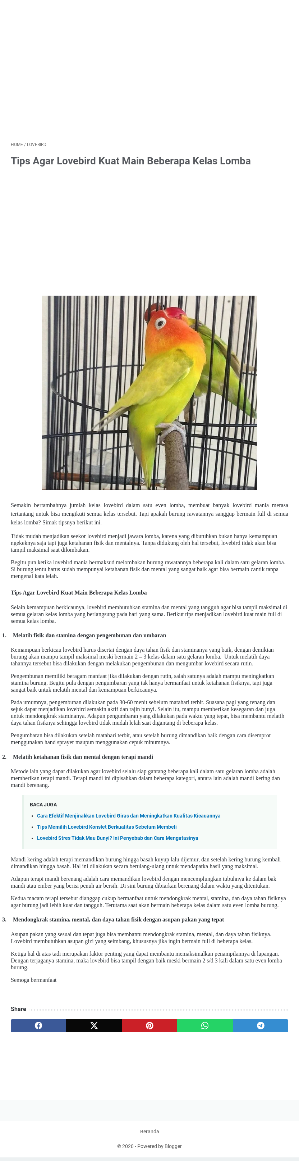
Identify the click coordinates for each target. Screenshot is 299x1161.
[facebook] (38, 1026)
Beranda (149, 1135)
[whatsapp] (205, 1026)
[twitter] (93, 1026)
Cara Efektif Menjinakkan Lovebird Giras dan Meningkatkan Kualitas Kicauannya (129, 816)
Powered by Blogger (159, 1150)
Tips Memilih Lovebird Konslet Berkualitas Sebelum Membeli (107, 827)
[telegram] (260, 1026)
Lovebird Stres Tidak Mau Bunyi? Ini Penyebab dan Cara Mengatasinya (117, 839)
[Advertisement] (149, 80)
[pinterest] (149, 1026)
